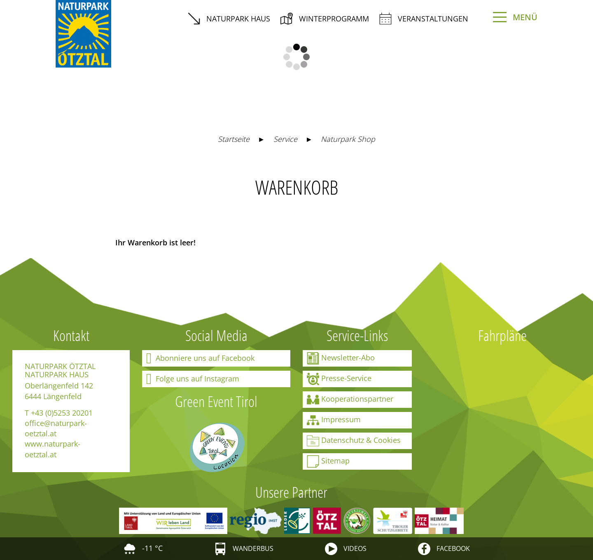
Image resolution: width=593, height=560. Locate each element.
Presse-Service (339, 379)
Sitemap (328, 461)
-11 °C (143, 548)
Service (285, 139)
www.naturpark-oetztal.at (52, 449)
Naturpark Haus (229, 18)
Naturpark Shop (348, 139)
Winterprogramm (324, 18)
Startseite (234, 139)
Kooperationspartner (350, 399)
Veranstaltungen (423, 18)
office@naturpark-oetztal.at (56, 428)
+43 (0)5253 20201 (62, 413)
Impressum (334, 420)
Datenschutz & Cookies (354, 441)
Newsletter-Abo (341, 358)
